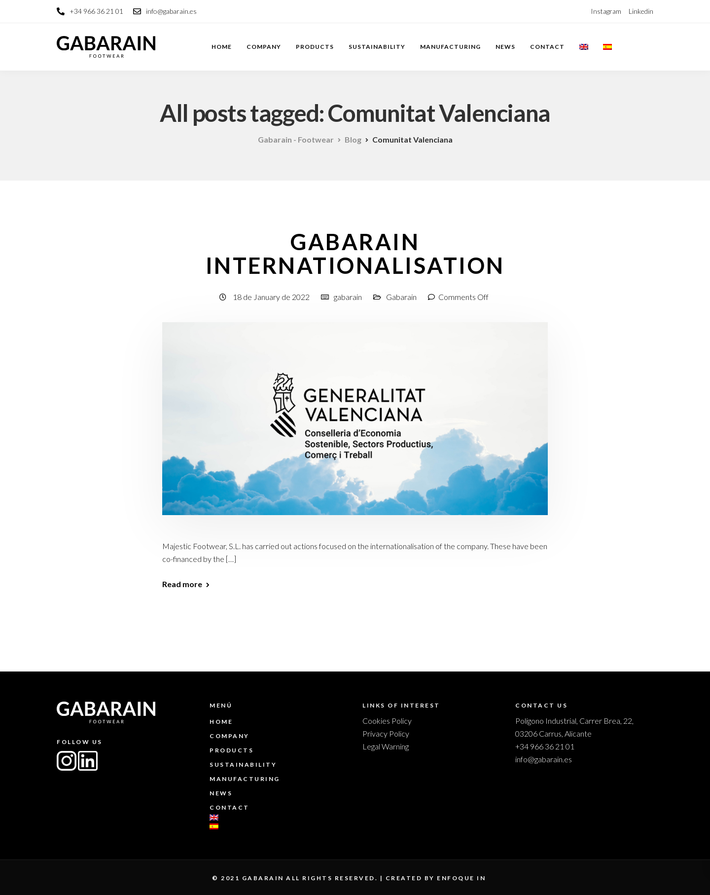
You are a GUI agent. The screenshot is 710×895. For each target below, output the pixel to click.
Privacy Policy (385, 733)
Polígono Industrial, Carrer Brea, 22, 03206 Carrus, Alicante (574, 727)
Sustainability (377, 46)
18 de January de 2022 (272, 296)
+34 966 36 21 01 (544, 746)
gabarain (348, 296)
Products (315, 46)
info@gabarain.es (543, 759)
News (505, 46)
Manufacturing (450, 46)
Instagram (606, 11)
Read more (182, 584)
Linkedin (641, 11)
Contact (547, 46)
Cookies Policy (387, 720)
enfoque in (461, 878)
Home (222, 46)
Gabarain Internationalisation (355, 253)
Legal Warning (385, 746)
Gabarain (401, 296)
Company (264, 46)
